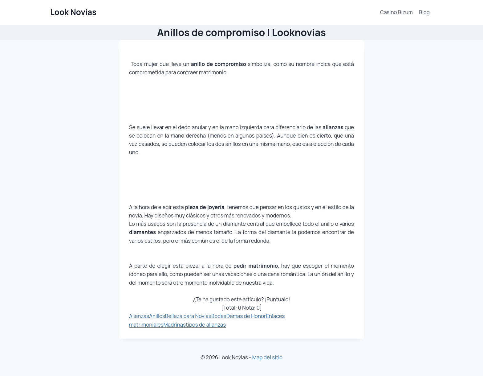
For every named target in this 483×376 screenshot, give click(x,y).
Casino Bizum (396, 12)
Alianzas (139, 316)
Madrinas (175, 324)
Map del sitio (267, 357)
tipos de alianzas (206, 324)
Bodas (218, 316)
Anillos (157, 316)
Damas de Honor (246, 316)
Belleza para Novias (188, 316)
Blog (424, 12)
